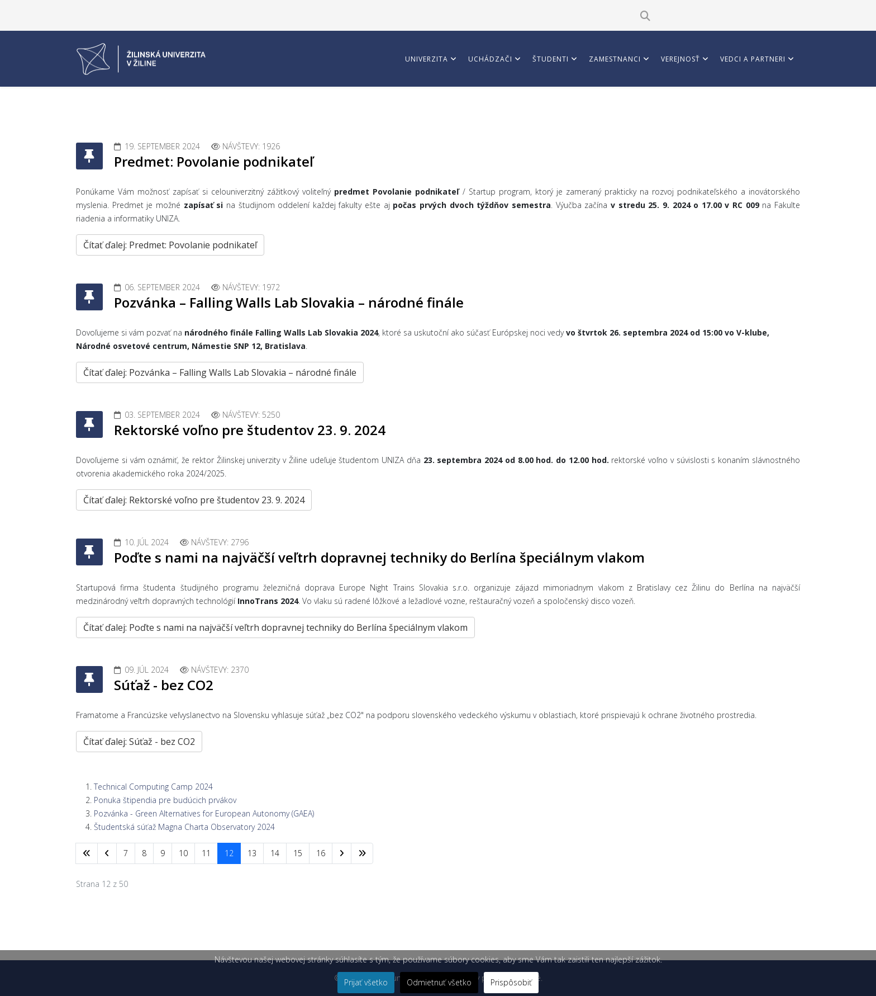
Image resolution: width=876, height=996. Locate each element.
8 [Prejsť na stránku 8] (144, 853)
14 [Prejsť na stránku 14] (274, 853)
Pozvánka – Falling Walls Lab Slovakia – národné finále (289, 302)
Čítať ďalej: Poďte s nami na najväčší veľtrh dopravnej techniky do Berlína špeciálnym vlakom (275, 627)
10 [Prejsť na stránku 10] (183, 853)
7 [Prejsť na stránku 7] (125, 853)
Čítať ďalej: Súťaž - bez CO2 (139, 741)
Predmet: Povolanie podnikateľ (213, 161)
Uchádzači (490, 59)
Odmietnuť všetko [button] (439, 982)
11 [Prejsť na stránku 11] (206, 853)
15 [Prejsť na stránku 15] (297, 853)
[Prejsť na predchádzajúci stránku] (107, 853)
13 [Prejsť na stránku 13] (251, 853)
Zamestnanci (615, 59)
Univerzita (426, 59)
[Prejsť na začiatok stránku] (86, 853)
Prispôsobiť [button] (511, 982)
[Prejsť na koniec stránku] (362, 853)
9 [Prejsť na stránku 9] (162, 853)
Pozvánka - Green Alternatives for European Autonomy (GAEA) (204, 813)
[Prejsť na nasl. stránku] (341, 853)
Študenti (550, 59)
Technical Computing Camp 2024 (153, 786)
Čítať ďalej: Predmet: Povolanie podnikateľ (170, 245)
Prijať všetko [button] (366, 982)
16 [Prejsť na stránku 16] (320, 853)
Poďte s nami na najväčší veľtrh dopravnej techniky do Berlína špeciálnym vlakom (379, 557)
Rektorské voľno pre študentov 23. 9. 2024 (249, 430)
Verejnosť (680, 59)
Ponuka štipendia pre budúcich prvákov (165, 800)
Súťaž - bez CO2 (163, 685)
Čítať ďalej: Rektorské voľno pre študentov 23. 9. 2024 (193, 500)
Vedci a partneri (752, 59)
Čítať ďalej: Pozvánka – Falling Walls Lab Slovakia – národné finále (219, 372)
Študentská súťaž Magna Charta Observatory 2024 (184, 827)
